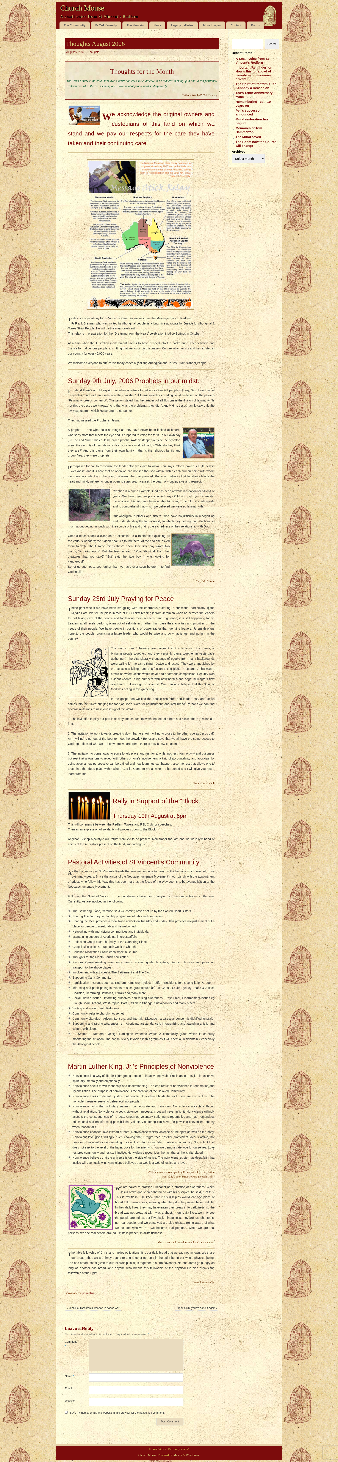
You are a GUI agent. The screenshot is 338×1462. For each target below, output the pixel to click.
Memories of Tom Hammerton (249, 130)
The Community (74, 25)
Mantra (177, 1455)
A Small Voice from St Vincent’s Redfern (252, 60)
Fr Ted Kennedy (106, 25)
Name (69, 1376)
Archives (238, 151)
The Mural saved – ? (251, 137)
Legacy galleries (182, 25)
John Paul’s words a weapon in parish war (92, 1308)
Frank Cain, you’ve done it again (197, 1308)
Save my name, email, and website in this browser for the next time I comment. (117, 1412)
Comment (71, 1344)
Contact (236, 25)
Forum (255, 25)
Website (70, 1400)
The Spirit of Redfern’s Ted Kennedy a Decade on (256, 86)
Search (272, 44)
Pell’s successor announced (248, 112)
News (157, 25)
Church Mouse (82, 8)
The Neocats (135, 25)
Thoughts (93, 52)
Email (69, 1388)
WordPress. (193, 1455)
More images (212, 25)
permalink (88, 1293)
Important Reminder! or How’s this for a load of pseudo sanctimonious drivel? (254, 73)
